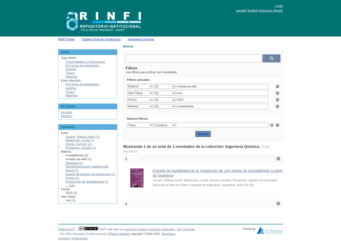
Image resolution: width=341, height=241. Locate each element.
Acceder (66, 112)
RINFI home (66, 39)
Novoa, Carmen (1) (79, 144)
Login (279, 6)
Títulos (70, 73)
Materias (71, 76)
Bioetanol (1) (74, 163)
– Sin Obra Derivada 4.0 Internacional (82, 234)
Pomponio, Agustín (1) (81, 148)
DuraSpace (168, 234)
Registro (66, 116)
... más (70, 185)
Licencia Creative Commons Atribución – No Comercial (160, 229)
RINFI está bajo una (111, 229)
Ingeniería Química (141, 39)
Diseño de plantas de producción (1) (90, 174)
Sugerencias (80, 238)
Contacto (63, 238)
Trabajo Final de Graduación (101, 39)
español (241, 10)
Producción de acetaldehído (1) (87, 181)
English (253, 10)
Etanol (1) (72, 178)
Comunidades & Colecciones (85, 62)
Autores (71, 69)
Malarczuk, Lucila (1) (80, 140)
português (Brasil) (271, 10)
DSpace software (119, 234)
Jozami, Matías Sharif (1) (83, 136)
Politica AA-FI (66, 229)
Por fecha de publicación (82, 65)
